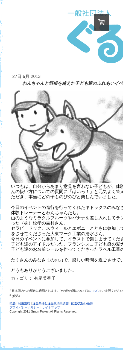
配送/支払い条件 (82, 303)
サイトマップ (51, 307)
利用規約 (24, 303)
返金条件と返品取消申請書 (51, 303)
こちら (94, 290)
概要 (13, 303)
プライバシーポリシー (25, 307)
